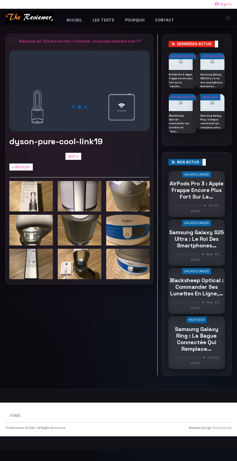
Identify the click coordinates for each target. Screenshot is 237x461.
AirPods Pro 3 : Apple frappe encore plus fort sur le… (197, 202)
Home (15, 427)
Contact (164, 20)
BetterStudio (222, 439)
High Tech (210, 105)
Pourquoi (135, 20)
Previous (21, 167)
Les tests (103, 20)
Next (73, 156)
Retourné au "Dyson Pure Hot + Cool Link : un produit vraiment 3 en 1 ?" (75, 41)
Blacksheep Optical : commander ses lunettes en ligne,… (197, 299)
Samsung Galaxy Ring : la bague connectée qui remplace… (196, 350)
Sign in (223, 4)
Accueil (74, 20)
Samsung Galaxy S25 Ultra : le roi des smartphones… (196, 250)
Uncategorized (183, 56)
